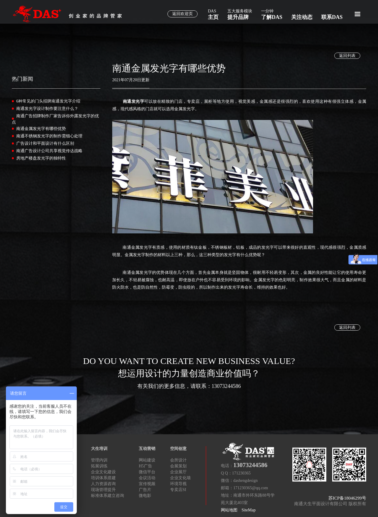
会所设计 (178, 460)
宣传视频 (147, 484)
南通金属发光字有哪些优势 (41, 128)
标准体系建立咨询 (107, 495)
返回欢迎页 (182, 14)
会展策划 (178, 466)
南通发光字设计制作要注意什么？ (47, 108)
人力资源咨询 (103, 484)
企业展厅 (178, 472)
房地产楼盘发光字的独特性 (41, 158)
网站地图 (229, 510)
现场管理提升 (103, 489)
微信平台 (147, 472)
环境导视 (178, 484)
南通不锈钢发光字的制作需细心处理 (49, 136)
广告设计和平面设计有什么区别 (45, 143)
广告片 (145, 489)
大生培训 (99, 448)
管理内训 (99, 460)
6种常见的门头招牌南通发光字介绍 (48, 101)
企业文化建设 (103, 472)
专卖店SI (178, 489)
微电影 (145, 495)
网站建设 (147, 460)
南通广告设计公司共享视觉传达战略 (49, 151)
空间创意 (178, 448)
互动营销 (147, 448)
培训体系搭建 (103, 478)
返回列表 (347, 55)
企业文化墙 (180, 478)
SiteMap (248, 510)
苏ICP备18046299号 (347, 498)
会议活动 (147, 478)
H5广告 (145, 466)
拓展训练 (99, 466)
